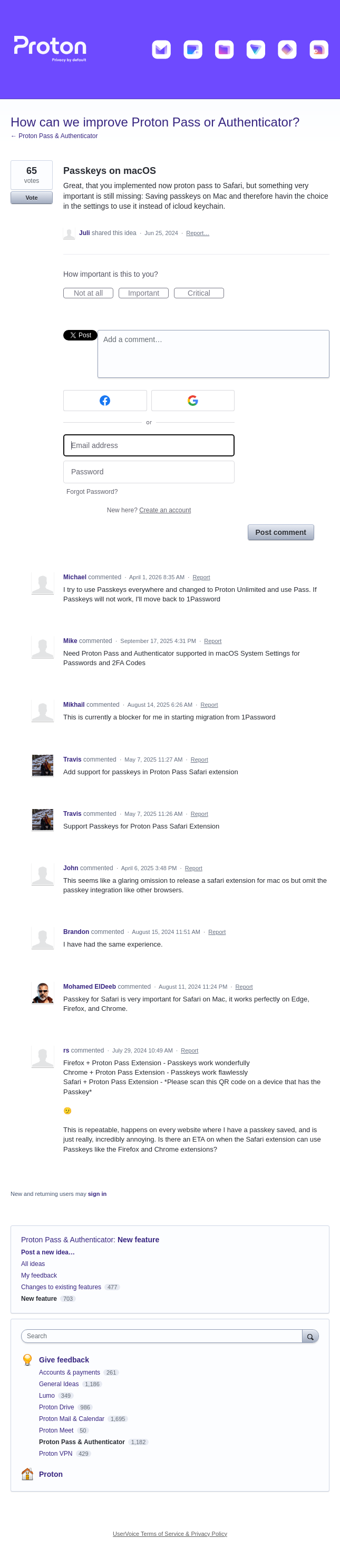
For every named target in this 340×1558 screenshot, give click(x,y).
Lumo (47, 1395)
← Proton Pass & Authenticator (54, 136)
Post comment (281, 532)
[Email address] (149, 445)
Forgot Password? (92, 491)
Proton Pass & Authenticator (67, 1239)
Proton (51, 1474)
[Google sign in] (193, 400)
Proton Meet (57, 1430)
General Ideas (60, 1384)
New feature (138, 1239)
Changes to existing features (61, 1287)
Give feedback (64, 1360)
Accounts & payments (70, 1372)
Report (201, 577)
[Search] (310, 1335)
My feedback (39, 1275)
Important (148, 293)
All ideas (33, 1264)
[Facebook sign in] (105, 400)
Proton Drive (57, 1407)
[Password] (149, 472)
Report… (197, 233)
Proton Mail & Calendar (72, 1419)
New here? (149, 510)
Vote (31, 197)
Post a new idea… (48, 1252)
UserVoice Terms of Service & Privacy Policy (170, 1534)
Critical (206, 293)
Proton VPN (56, 1453)
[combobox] (164, 1336)
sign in (97, 1194)
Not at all (93, 293)
